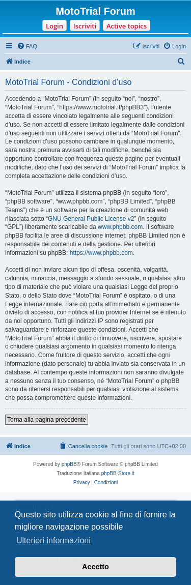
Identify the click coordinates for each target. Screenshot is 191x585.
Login (54, 26)
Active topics (126, 26)
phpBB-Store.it (117, 473)
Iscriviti (84, 26)
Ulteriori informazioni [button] (53, 540)
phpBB (69, 464)
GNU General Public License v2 (91, 218)
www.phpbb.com (120, 226)
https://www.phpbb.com (101, 252)
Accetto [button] (95, 567)
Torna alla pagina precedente (46, 419)
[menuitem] (27, 46)
